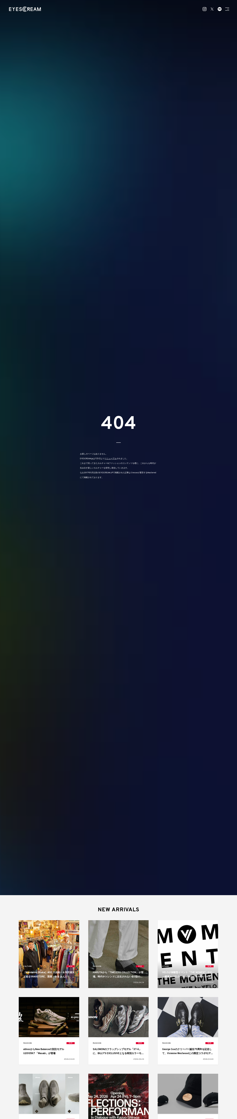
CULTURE (27, 966)
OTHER (165, 966)
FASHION (97, 966)
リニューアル (111, 459)
